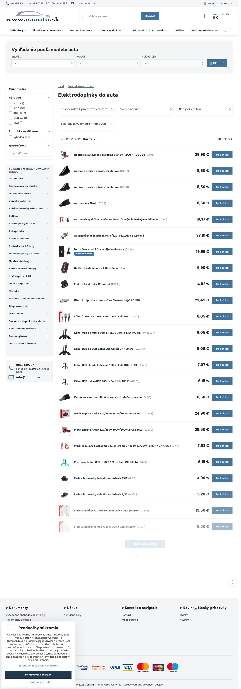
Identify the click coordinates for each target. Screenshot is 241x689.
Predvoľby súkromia (109, 684)
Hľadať (150, 16)
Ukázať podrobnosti (38, 682)
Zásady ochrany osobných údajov (143, 684)
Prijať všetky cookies (38, 674)
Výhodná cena (19, 137)
